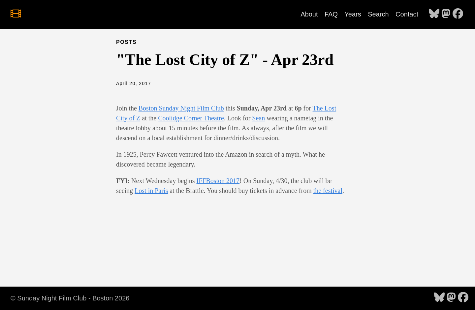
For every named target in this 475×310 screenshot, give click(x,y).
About (309, 14)
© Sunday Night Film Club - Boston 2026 (70, 298)
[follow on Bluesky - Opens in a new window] (434, 14)
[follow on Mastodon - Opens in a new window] (446, 14)
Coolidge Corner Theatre (191, 118)
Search (378, 14)
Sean (258, 118)
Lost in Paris (151, 190)
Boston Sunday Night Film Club (181, 108)
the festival (327, 190)
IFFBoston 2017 (218, 180)
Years (352, 14)
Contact (407, 14)
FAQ (331, 14)
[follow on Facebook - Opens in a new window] (458, 14)
